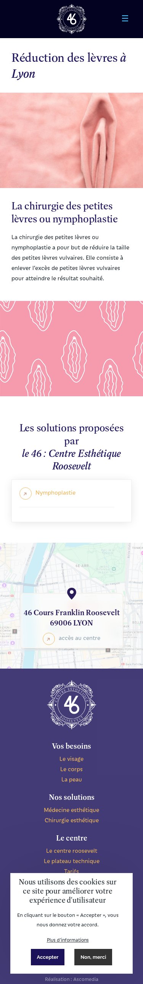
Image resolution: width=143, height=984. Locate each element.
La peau (71, 779)
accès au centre (79, 638)
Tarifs (71, 871)
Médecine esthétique (71, 810)
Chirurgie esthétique (72, 820)
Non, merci (93, 957)
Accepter (48, 957)
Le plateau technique (72, 861)
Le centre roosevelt (71, 850)
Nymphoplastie (55, 492)
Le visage (71, 758)
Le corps (71, 769)
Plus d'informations (68, 940)
